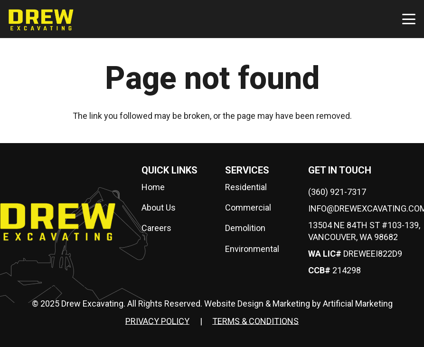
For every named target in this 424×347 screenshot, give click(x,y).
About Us (158, 207)
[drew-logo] (41, 19)
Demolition (245, 228)
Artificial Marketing (358, 303)
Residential (246, 187)
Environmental (252, 249)
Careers (156, 228)
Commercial (248, 207)
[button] (409, 19)
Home (153, 187)
